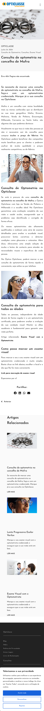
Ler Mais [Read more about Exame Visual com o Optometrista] (11, 615)
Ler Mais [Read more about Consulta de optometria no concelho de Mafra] (11, 492)
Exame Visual (35, 52)
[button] (40, 4)
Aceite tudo (22, 693)
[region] (22, 689)
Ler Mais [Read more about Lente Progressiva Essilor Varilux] (11, 553)
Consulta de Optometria (10, 52)
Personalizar (22, 699)
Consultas (25, 52)
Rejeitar (22, 706)
